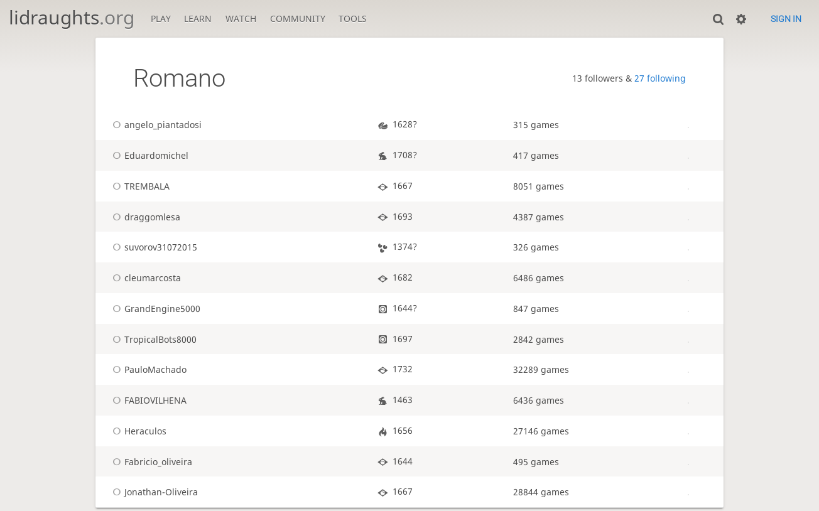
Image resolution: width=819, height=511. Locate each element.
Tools (353, 18)
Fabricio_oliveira (150, 462)
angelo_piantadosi (155, 125)
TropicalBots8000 (153, 339)
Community (297, 18)
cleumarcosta (145, 278)
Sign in (786, 19)
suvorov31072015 (153, 247)
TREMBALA (139, 186)
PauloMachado (148, 369)
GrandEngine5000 (154, 309)
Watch (240, 18)
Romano (179, 78)
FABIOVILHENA (148, 400)
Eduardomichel (148, 155)
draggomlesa (144, 217)
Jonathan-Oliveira (153, 492)
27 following (660, 78)
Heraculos (137, 431)
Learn (198, 18)
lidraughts (71, 17)
